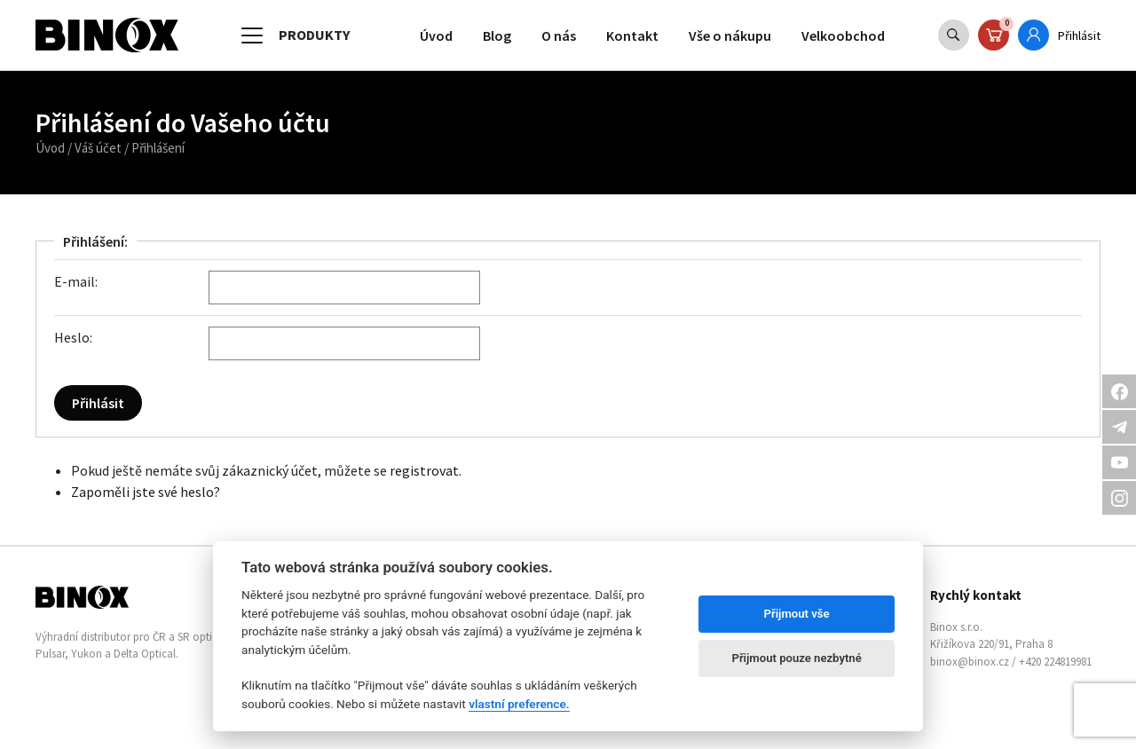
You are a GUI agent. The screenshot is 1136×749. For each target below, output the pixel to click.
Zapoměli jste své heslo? (145, 492)
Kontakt (632, 35)
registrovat (424, 470)
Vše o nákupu (730, 35)
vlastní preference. (519, 704)
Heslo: (73, 337)
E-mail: (76, 281)
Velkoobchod (843, 35)
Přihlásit (1079, 35)
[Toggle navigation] (252, 35)
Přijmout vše (797, 613)
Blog (497, 35)
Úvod (436, 35)
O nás (558, 35)
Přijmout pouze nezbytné (796, 658)
